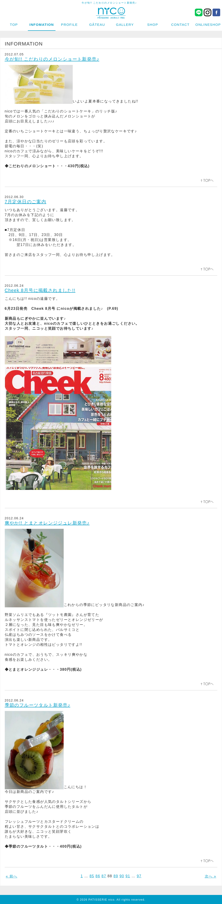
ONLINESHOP (208, 24)
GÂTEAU (97, 24)
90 (121, 876)
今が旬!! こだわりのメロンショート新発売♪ (52, 59)
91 (127, 876)
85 (91, 876)
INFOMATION (41, 24)
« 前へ (11, 876)
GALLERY (125, 24)
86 (98, 876)
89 (115, 876)
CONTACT (180, 24)
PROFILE (69, 24)
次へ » (210, 876)
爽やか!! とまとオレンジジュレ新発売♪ (47, 522)
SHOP (152, 24)
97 (139, 876)
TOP (14, 24)
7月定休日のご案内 (25, 201)
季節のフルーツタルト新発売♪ (37, 705)
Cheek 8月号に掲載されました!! (40, 290)
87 (103, 876)
